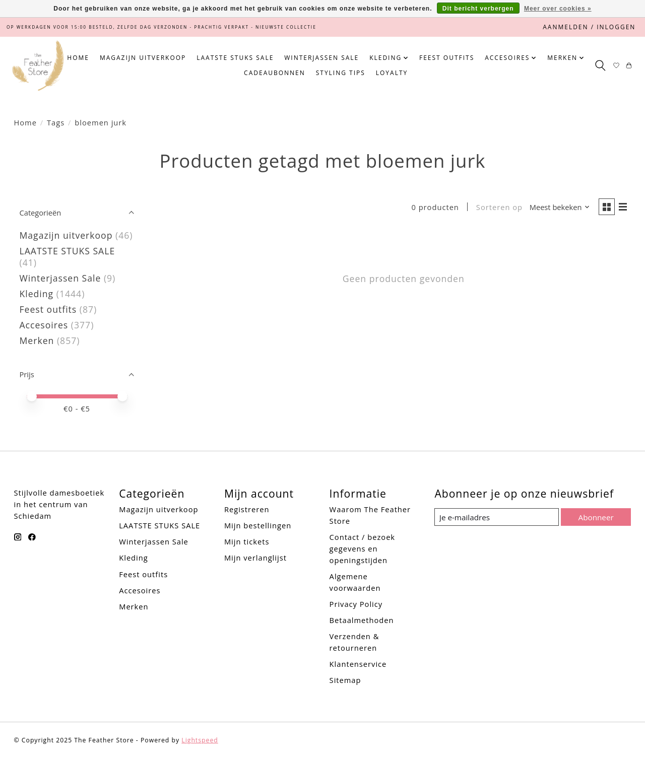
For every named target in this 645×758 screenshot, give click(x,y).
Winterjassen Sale (321, 57)
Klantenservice (358, 664)
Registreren (247, 509)
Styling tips (340, 72)
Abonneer (595, 517)
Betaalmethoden (362, 620)
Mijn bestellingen (257, 525)
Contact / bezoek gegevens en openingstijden (362, 548)
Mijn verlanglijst (255, 558)
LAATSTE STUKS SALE (235, 57)
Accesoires (44, 325)
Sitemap (345, 680)
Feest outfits (446, 57)
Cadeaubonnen (274, 72)
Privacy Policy (356, 604)
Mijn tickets (246, 541)
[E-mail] (496, 517)
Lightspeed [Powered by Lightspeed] (199, 740)
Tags (55, 122)
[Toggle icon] (600, 65)
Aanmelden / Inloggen (589, 27)
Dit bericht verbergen (478, 8)
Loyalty (392, 72)
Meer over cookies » (558, 8)
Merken (37, 340)
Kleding (37, 294)
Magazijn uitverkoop (143, 57)
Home (78, 57)
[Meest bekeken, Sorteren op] (558, 208)
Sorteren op (497, 207)
